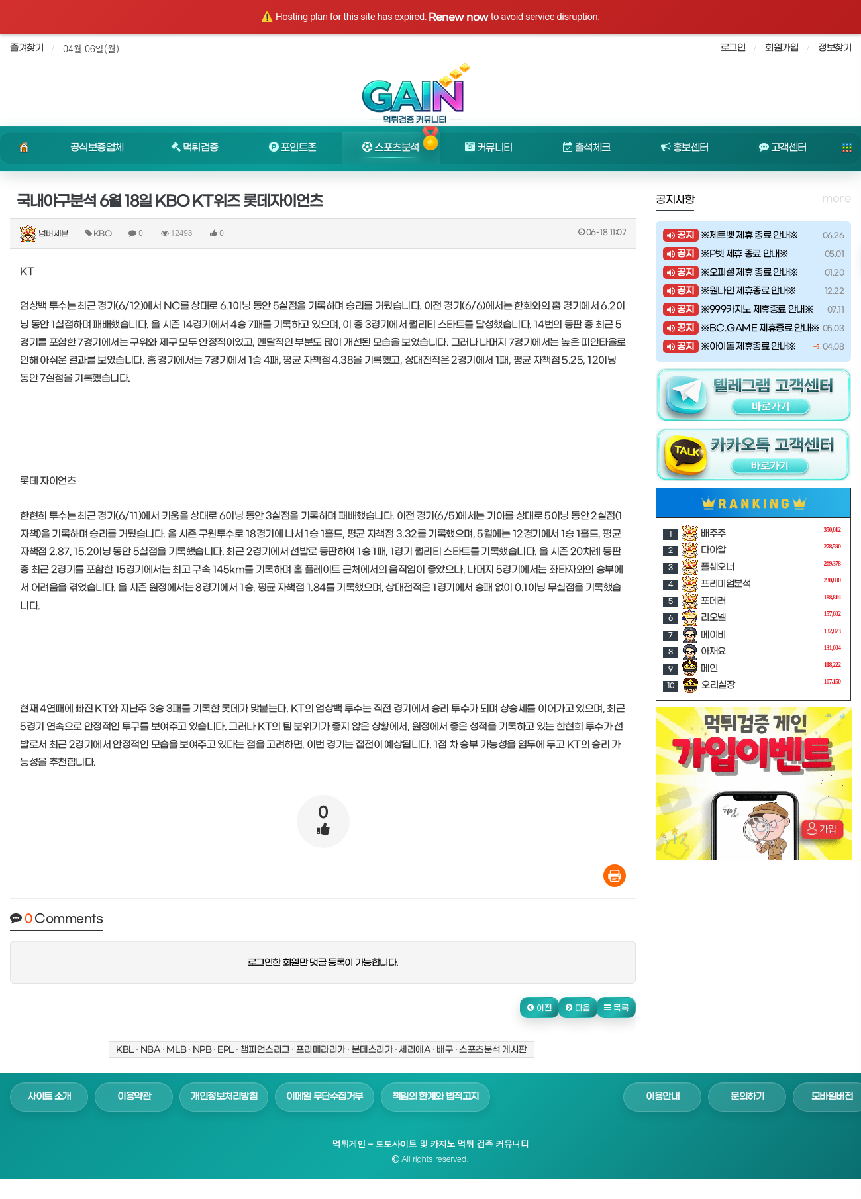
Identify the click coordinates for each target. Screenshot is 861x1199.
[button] (539, 1007)
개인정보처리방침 (224, 1096)
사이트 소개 (49, 1096)
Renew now (458, 17)
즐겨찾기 (26, 48)
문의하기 (747, 1096)
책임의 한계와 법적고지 (435, 1096)
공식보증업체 (97, 148)
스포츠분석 (390, 148)
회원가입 (781, 48)
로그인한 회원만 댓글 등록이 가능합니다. (323, 962)
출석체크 (587, 148)
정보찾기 (834, 48)
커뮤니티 (489, 148)
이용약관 (133, 1096)
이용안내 (662, 1096)
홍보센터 (685, 148)
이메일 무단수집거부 (324, 1096)
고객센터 (783, 148)
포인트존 (293, 148)
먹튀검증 (195, 148)
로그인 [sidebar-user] (733, 48)
